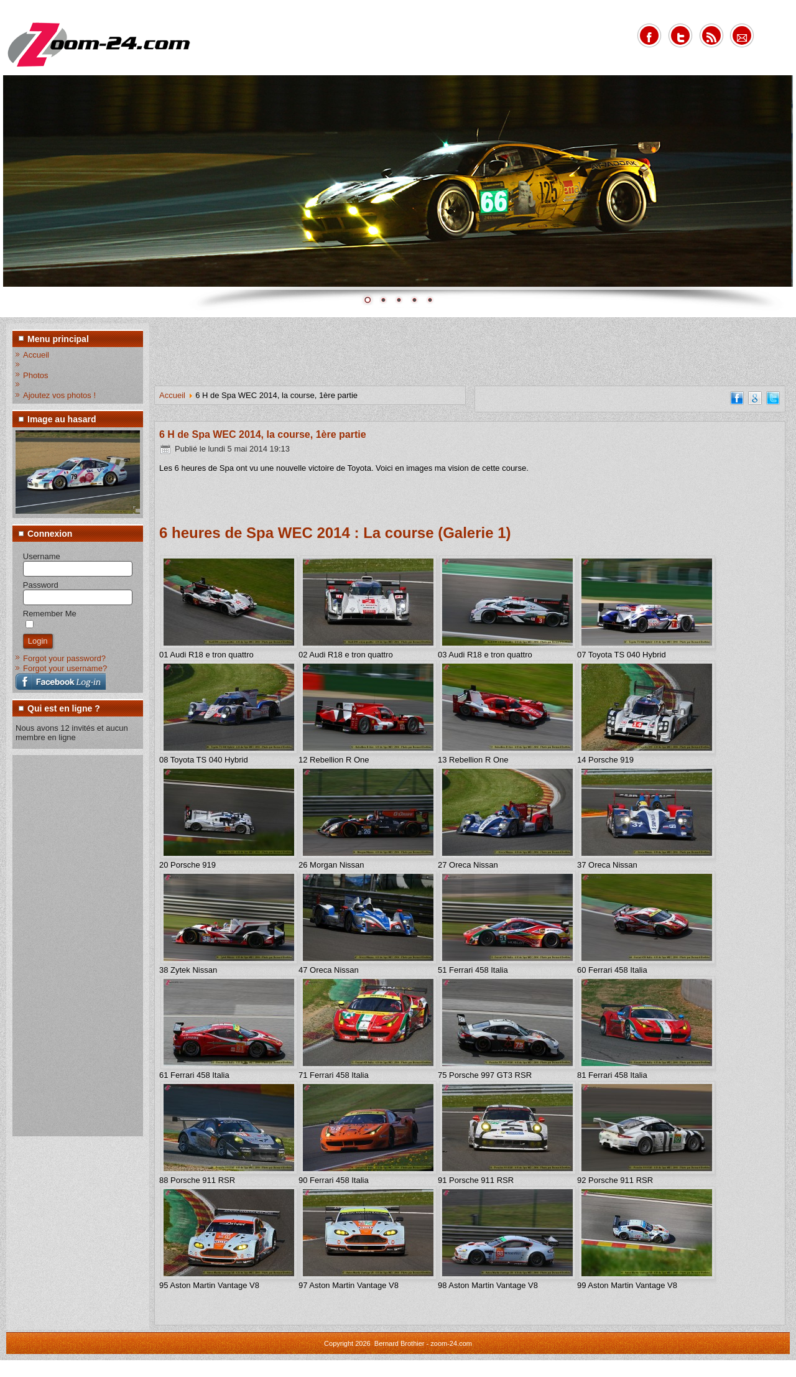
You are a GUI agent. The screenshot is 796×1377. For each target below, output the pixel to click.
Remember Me (49, 613)
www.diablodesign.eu (415, 1369)
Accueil (36, 354)
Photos (35, 375)
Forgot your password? (64, 658)
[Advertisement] (65, 944)
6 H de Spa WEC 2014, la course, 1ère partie (262, 434)
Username (41, 556)
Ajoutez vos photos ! (59, 395)
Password (40, 585)
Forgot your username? (65, 668)
